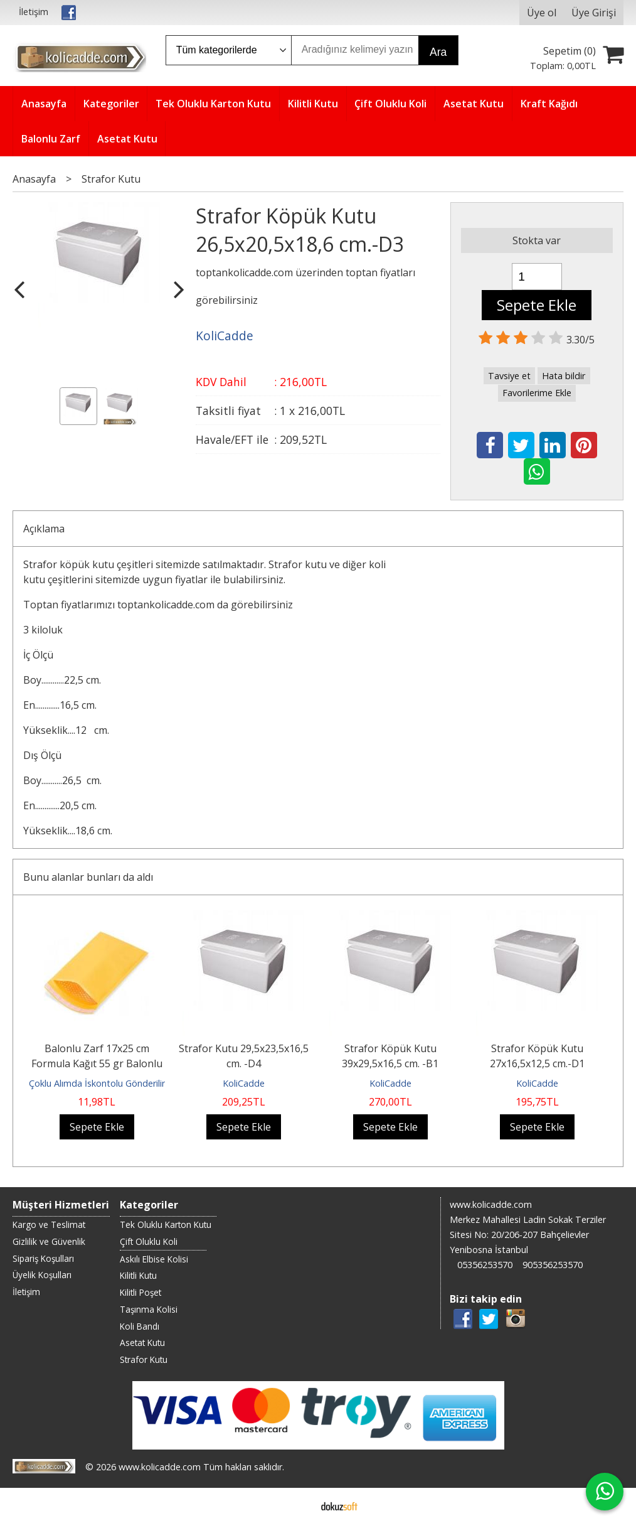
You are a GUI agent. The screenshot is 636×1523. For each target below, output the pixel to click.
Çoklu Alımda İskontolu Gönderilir (97, 1083)
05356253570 (484, 1265)
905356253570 (552, 1265)
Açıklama (44, 528)
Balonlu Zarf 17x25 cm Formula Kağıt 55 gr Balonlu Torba (96, 1063)
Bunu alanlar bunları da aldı (88, 877)
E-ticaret (298, 1505)
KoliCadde (244, 1083)
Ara (438, 52)
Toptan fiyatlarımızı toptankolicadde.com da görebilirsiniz (158, 604)
